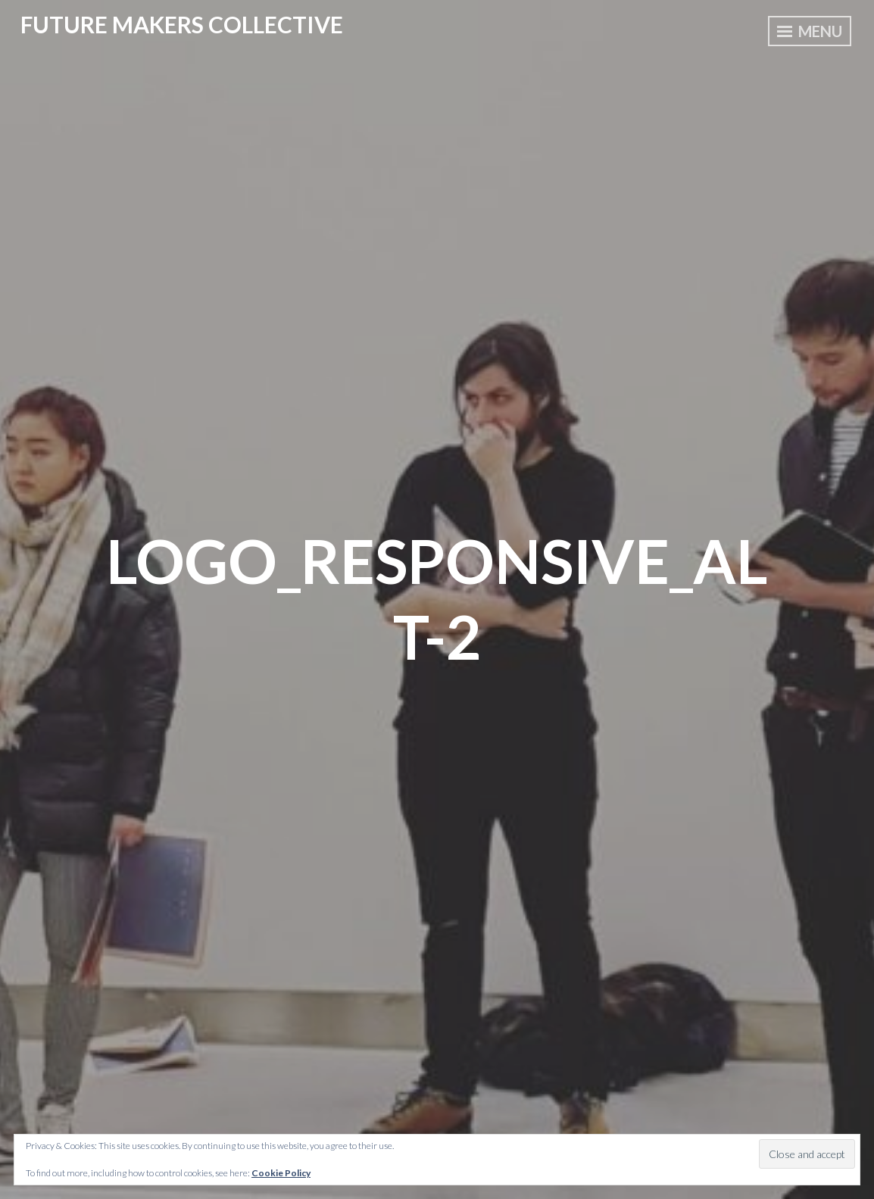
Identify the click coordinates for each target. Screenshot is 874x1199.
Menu (809, 31)
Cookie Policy (281, 1173)
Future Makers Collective (181, 24)
